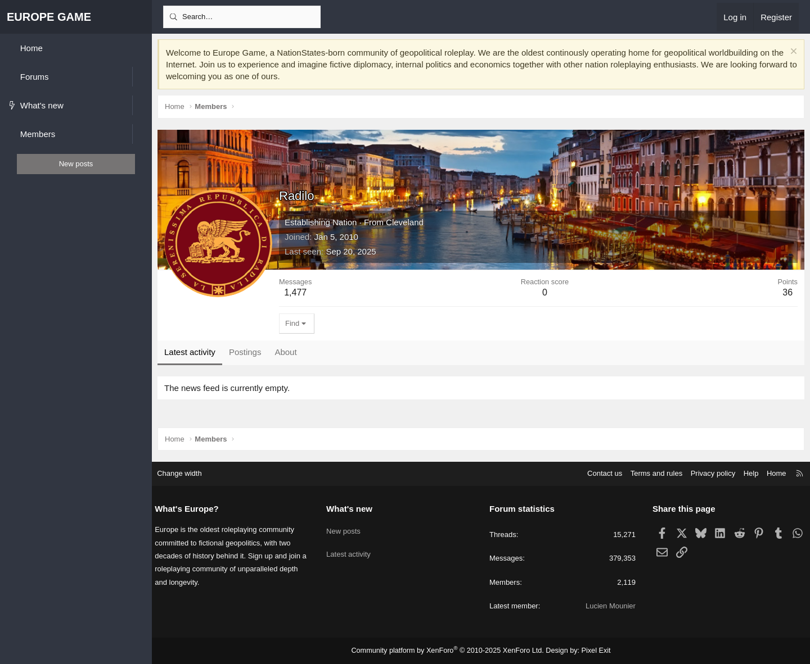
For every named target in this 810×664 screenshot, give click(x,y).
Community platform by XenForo (449, 650)
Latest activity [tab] (189, 352)
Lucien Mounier (608, 606)
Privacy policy (707, 474)
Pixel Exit (590, 650)
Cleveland (405, 222)
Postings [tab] (245, 352)
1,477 (295, 292)
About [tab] (285, 352)
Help (745, 474)
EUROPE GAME (49, 17)
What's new (352, 508)
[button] (142, 76)
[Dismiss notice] (792, 52)
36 (787, 292)
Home (771, 474)
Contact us (599, 474)
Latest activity (351, 548)
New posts (346, 528)
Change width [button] (185, 474)
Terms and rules (651, 474)
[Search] (242, 17)
